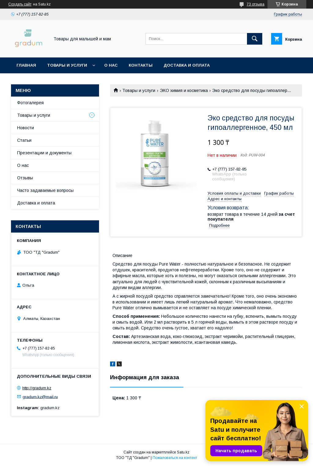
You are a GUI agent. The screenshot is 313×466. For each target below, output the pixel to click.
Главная (26, 65)
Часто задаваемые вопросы (45, 190)
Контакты (141, 65)
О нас (111, 65)
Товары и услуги (67, 65)
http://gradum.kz (36, 388)
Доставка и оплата (187, 65)
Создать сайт (19, 4)
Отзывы (25, 177)
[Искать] (254, 39)
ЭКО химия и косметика (184, 90)
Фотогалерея (30, 102)
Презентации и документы (44, 152)
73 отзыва (255, 4)
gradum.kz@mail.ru (40, 396)
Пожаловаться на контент (175, 458)
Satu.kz (183, 452)
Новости (25, 127)
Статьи (24, 140)
